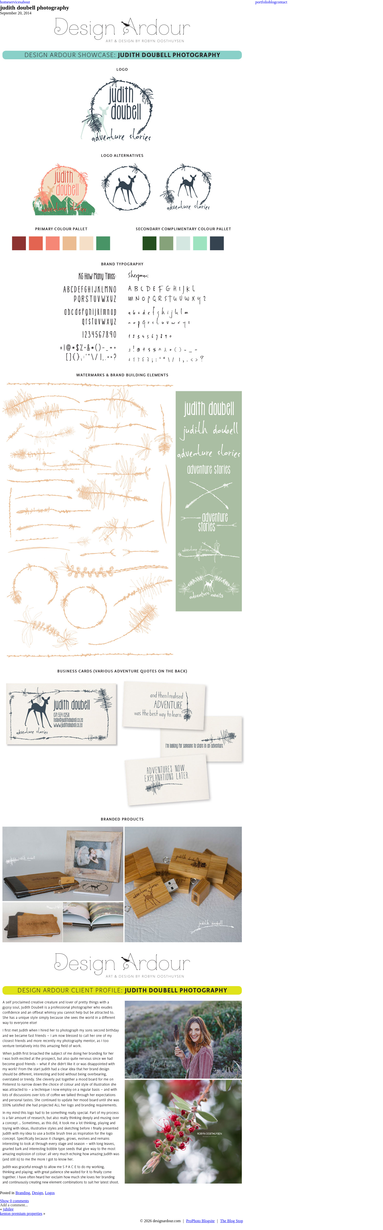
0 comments (14, 1201)
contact (281, 2)
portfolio (262, 2)
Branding (22, 1193)
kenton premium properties (21, 1213)
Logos (50, 1193)
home (4, 2)
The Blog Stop (231, 1221)
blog (272, 2)
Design (37, 1193)
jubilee (8, 1209)
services (15, 2)
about (25, 2)
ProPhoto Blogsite (200, 1221)
